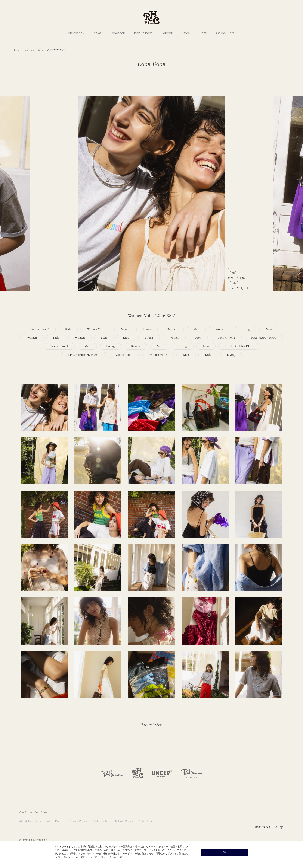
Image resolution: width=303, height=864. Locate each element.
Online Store (225, 33)
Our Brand (41, 812)
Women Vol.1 (96, 329)
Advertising (43, 821)
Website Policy (124, 821)
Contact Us (144, 821)
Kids (68, 329)
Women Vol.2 (40, 329)
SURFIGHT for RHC (239, 346)
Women (172, 329)
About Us (25, 821)
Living (147, 329)
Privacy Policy (78, 821)
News (97, 33)
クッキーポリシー (118, 857)
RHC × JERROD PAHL (83, 355)
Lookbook (118, 33)
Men (124, 329)
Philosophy (76, 33)
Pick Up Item (143, 33)
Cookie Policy (101, 821)
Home (16, 50)
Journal (167, 33)
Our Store (25, 812)
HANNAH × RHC (263, 337)
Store (186, 33)
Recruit (60, 821)
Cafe (203, 33)
